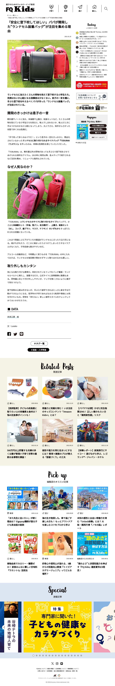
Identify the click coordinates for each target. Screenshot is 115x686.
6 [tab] (49, 656)
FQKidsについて (41, 669)
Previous (4, 627)
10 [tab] (62, 656)
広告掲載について (61, 669)
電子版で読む (98, 129)
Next (111, 627)
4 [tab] (43, 656)
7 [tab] (53, 656)
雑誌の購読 (50, 669)
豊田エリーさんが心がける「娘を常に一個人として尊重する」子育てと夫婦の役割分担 (94, 71)
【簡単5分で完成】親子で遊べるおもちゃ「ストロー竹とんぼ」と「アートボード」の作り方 (93, 57)
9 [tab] (59, 656)
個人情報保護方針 (59, 671)
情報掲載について (73, 669)
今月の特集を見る (98, 126)
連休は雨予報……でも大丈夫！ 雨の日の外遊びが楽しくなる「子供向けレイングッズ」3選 (94, 47)
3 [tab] (40, 656)
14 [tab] (75, 656)
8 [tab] (56, 656)
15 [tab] (78, 656)
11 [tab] (65, 656)
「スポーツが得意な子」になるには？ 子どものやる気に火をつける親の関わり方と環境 (93, 52)
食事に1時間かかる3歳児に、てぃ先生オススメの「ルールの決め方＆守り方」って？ (93, 38)
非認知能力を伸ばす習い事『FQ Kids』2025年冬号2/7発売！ (93, 33)
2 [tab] (37, 656)
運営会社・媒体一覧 (71, 671)
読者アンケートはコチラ (98, 137)
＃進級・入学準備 (38, 350)
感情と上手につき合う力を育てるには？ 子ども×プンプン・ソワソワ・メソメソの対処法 (93, 43)
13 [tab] (72, 656)
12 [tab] (68, 656)
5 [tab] (46, 656)
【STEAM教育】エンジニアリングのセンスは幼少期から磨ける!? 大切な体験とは (93, 66)
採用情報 (49, 671)
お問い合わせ (41, 671)
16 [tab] (81, 656)
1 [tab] (33, 656)
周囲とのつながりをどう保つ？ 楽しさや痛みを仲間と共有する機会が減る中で (93, 62)
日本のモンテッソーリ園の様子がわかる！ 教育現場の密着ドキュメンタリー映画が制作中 (93, 76)
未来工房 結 (13, 317)
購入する (98, 133)
